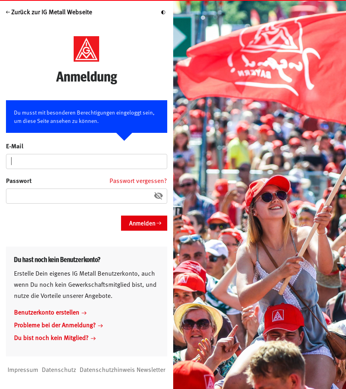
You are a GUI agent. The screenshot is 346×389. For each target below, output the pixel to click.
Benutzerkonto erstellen (50, 311)
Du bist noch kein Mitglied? (55, 337)
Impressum (23, 369)
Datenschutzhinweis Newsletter (122, 369)
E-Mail (14, 145)
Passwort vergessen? (138, 180)
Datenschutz (59, 369)
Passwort (19, 180)
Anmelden (142, 223)
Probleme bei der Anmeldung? (58, 324)
